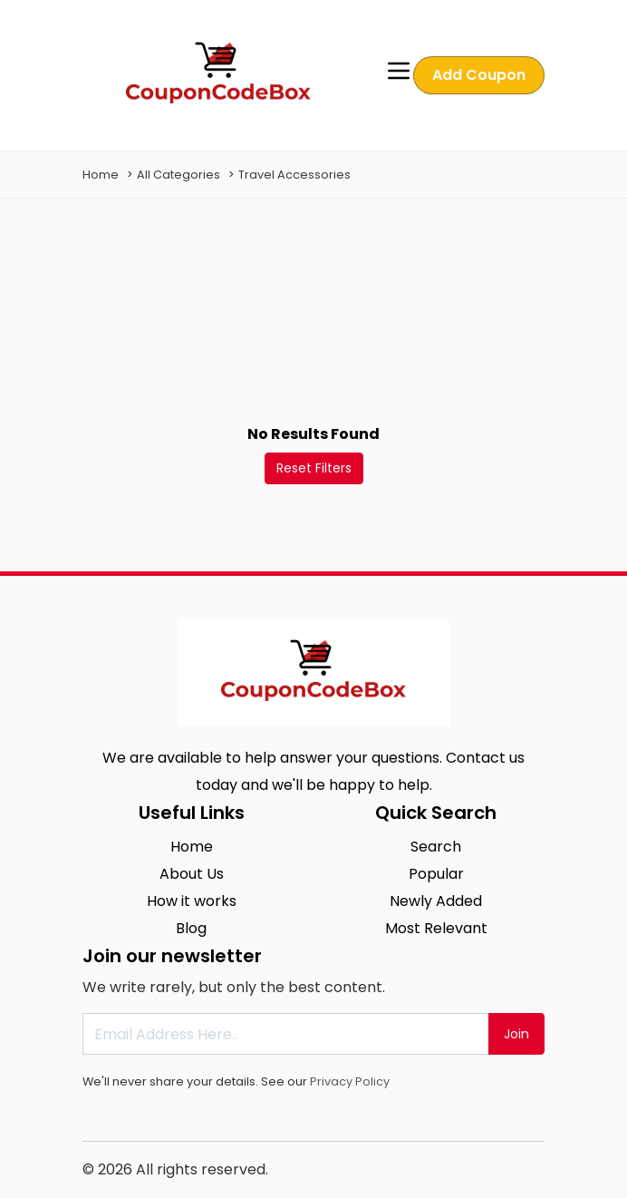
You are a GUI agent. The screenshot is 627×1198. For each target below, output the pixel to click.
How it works (191, 901)
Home (100, 174)
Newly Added (436, 901)
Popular (436, 873)
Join (516, 1034)
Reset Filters (314, 468)
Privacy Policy (350, 1081)
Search (435, 846)
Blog (191, 928)
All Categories (178, 174)
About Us (191, 873)
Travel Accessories (294, 174)
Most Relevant (436, 928)
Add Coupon (479, 74)
